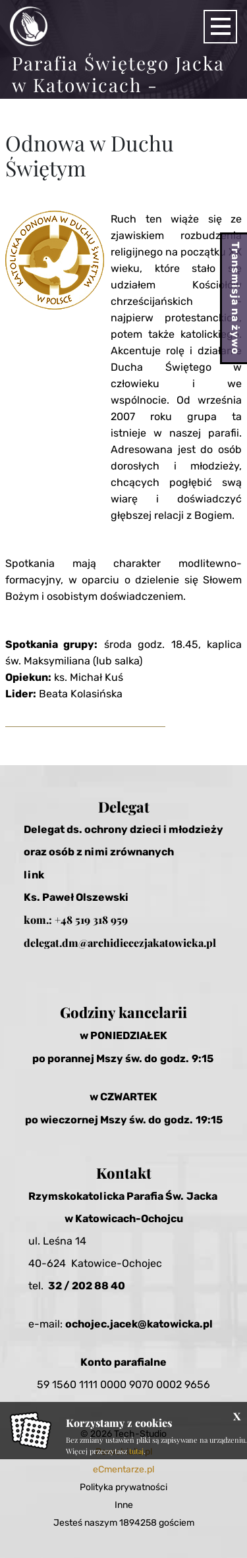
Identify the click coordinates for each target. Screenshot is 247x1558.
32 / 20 (67, 1285)
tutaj (136, 1451)
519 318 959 (101, 920)
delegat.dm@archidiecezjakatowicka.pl (120, 943)
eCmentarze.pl (123, 1469)
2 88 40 (105, 1285)
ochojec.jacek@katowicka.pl (139, 1324)
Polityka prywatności (123, 1487)
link (34, 875)
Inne (124, 1505)
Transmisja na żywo (235, 298)
